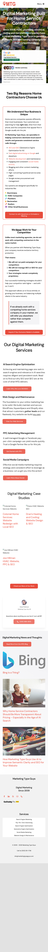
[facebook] (4, 796)
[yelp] (13, 796)
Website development (17, 159)
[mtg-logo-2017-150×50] (9, 2)
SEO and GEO (14, 148)
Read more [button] (6, 82)
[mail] (17, 796)
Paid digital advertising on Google (22, 153)
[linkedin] (8, 796)
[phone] (21, 796)
